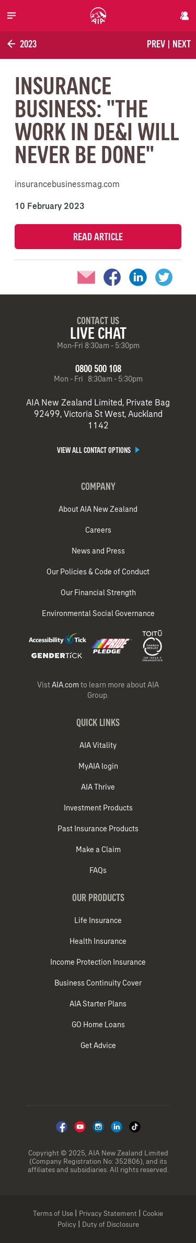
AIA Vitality (98, 745)
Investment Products (98, 808)
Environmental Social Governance (98, 613)
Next (181, 44)
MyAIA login (98, 766)
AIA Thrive (98, 787)
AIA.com (65, 685)
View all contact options (98, 450)
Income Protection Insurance (98, 962)
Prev (156, 44)
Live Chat (98, 333)
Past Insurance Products (98, 828)
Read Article (98, 236)
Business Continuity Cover (98, 983)
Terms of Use (53, 1213)
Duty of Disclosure (110, 1224)
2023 (21, 44)
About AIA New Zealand (98, 509)
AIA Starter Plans (98, 1003)
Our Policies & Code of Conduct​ (98, 571)
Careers (98, 530)
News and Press (98, 551)
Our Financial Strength (98, 592)
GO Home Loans (98, 1024)
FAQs (98, 870)
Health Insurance (98, 941)
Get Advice (98, 1045)
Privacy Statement (108, 1213)
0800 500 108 (98, 368)
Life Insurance (98, 920)
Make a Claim (98, 849)
